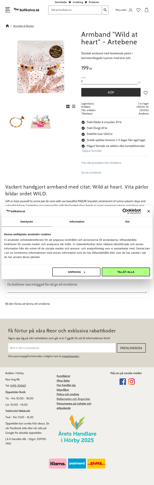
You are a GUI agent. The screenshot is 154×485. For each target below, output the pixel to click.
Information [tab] (77, 221)
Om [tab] (127, 221)
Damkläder (61, 2)
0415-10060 (18, 385)
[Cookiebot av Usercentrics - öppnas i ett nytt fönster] (125, 211)
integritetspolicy (70, 356)
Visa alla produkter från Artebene (101, 162)
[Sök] (105, 10)
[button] (7, 10)
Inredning (78, 2)
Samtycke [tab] (26, 221)
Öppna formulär (92, 150)
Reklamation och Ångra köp (73, 399)
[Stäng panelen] (148, 211)
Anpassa (76, 271)
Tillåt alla (125, 271)
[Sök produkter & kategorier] (75, 10)
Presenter (94, 2)
